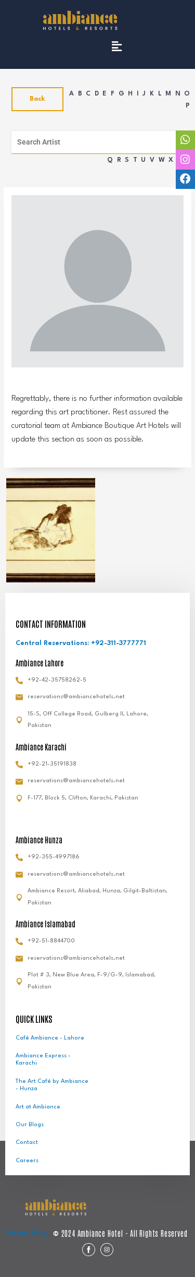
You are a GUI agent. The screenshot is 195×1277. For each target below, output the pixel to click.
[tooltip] (185, 140)
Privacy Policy (28, 1233)
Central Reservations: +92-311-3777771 (81, 643)
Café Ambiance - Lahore (50, 1038)
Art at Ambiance (38, 1107)
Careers (27, 1161)
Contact (27, 1142)
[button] (116, 46)
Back (37, 99)
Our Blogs (30, 1125)
